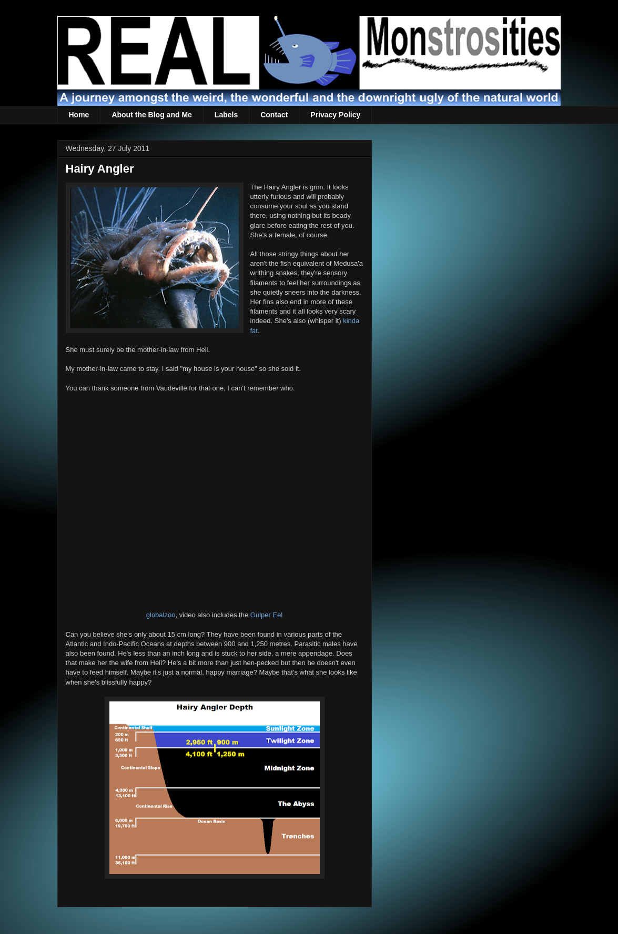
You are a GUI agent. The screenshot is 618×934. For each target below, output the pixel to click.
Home (79, 115)
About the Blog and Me (151, 115)
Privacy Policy (335, 115)
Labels (226, 115)
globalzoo (161, 615)
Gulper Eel (266, 615)
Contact (274, 115)
